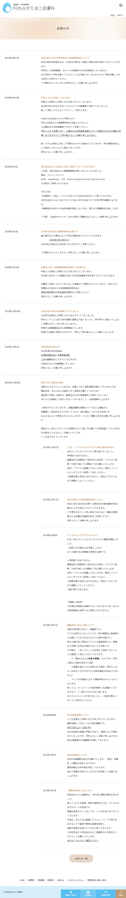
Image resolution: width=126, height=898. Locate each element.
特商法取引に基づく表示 (96, 880)
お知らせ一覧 (81, 858)
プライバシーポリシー (75, 880)
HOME (112, 15)
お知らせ (60, 880)
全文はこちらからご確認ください (82, 840)
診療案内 (31, 880)
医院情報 (41, 880)
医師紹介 (51, 880)
